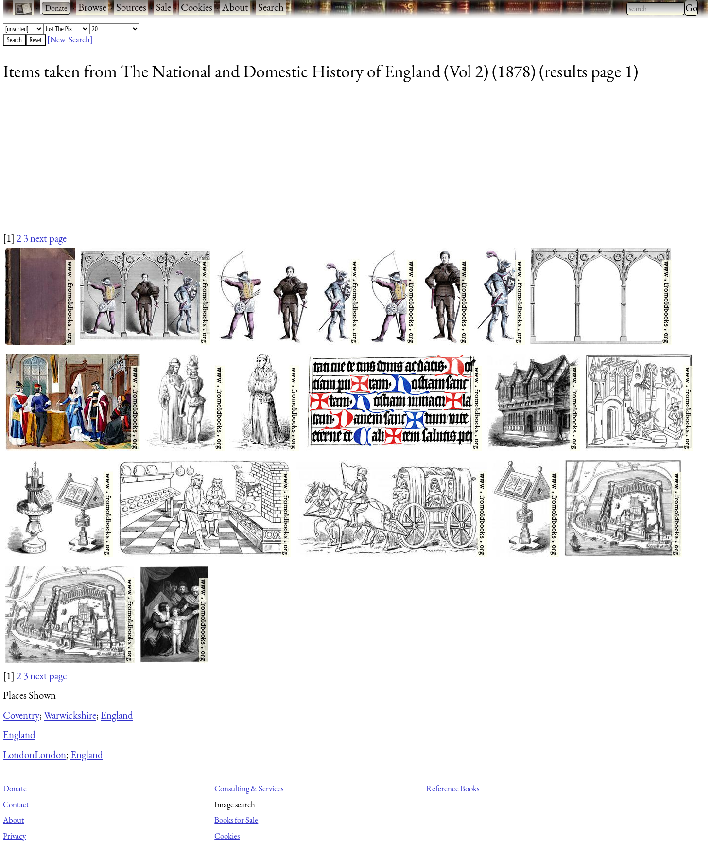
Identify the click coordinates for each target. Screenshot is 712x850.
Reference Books (452, 788)
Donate (15, 788)
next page (48, 238)
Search (271, 7)
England (117, 715)
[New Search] (70, 39)
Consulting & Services (248, 788)
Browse (92, 7)
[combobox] (655, 8)
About (235, 7)
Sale (163, 7)
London (19, 754)
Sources (131, 7)
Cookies (196, 7)
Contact (16, 804)
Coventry (21, 715)
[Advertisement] (294, 163)
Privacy (14, 836)
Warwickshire (70, 715)
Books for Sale (236, 820)
